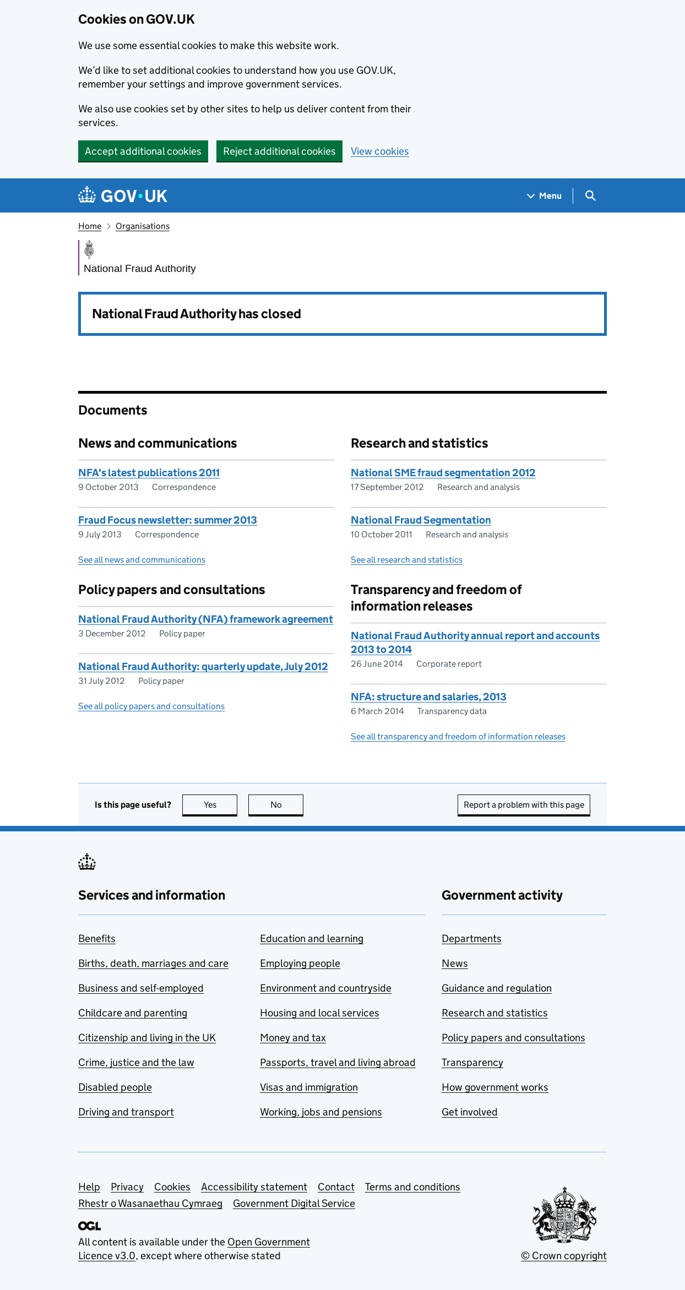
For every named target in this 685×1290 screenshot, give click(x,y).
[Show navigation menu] (544, 196)
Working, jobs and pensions (321, 1112)
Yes (221, 804)
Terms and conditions (412, 1186)
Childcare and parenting (132, 1012)
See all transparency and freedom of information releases (458, 736)
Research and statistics (495, 1012)
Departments (472, 938)
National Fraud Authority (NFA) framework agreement (205, 619)
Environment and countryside (326, 988)
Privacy (127, 1186)
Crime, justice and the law (136, 1062)
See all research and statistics (407, 559)
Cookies (172, 1186)
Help (89, 1186)
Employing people (300, 963)
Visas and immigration (309, 1087)
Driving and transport (126, 1112)
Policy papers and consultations (513, 1037)
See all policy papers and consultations (151, 706)
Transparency (472, 1062)
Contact (336, 1186)
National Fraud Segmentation (421, 520)
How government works (495, 1087)
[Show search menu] (590, 196)
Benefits (97, 938)
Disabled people (115, 1087)
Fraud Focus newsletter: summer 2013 (167, 520)
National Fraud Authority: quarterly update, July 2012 (203, 666)
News (455, 963)
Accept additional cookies (143, 151)
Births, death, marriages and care (153, 963)
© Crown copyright (564, 1255)
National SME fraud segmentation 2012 (443, 472)
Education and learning (311, 938)
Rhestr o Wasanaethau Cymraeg (150, 1203)
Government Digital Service (294, 1203)
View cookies (380, 151)
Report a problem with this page (524, 804)
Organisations (143, 226)
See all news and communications (141, 559)
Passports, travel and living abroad (338, 1062)
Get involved (470, 1112)
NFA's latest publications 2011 (149, 472)
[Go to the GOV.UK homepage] (122, 196)
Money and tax (293, 1037)
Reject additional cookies (279, 151)
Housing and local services (319, 1012)
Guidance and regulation (497, 988)
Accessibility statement (254, 1186)
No (287, 804)
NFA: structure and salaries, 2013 (429, 696)
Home (89, 226)
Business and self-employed (141, 988)
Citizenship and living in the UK (147, 1037)
